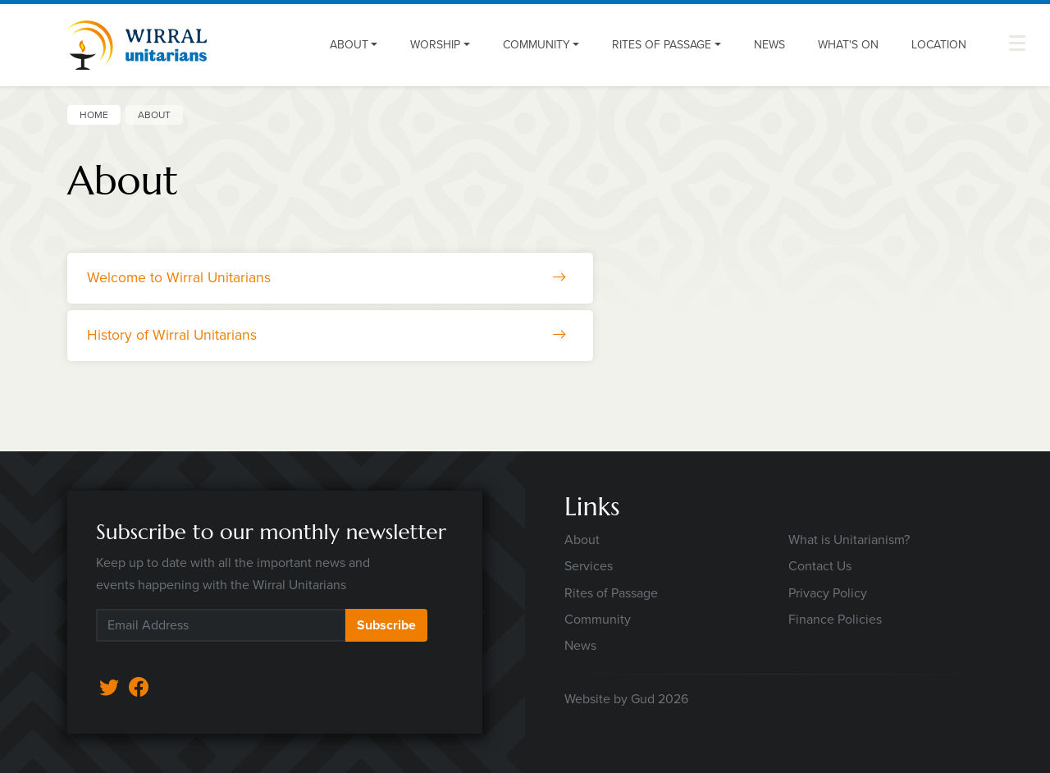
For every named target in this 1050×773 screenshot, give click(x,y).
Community (597, 619)
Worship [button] (435, 44)
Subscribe (386, 624)
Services (588, 565)
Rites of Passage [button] (661, 44)
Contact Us (819, 565)
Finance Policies (835, 619)
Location (938, 44)
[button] (1017, 43)
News (769, 44)
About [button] (349, 44)
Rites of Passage (611, 592)
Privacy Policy (827, 592)
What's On (848, 44)
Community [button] (536, 44)
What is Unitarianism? (849, 539)
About (582, 539)
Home (94, 114)
